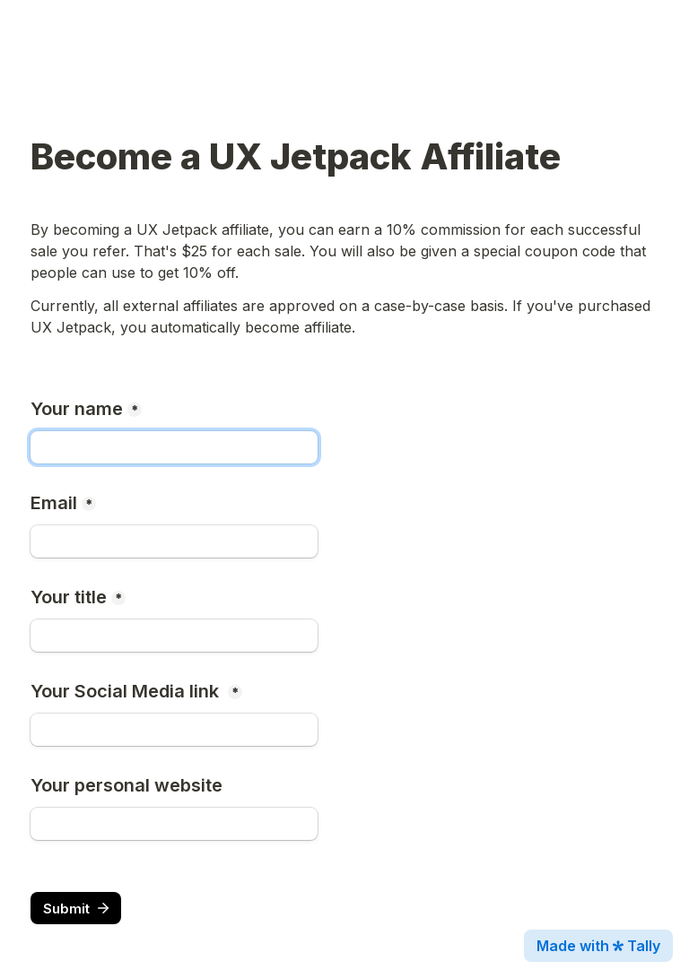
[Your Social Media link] (174, 730)
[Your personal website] (174, 824)
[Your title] (174, 635)
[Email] (174, 541)
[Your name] (174, 447)
